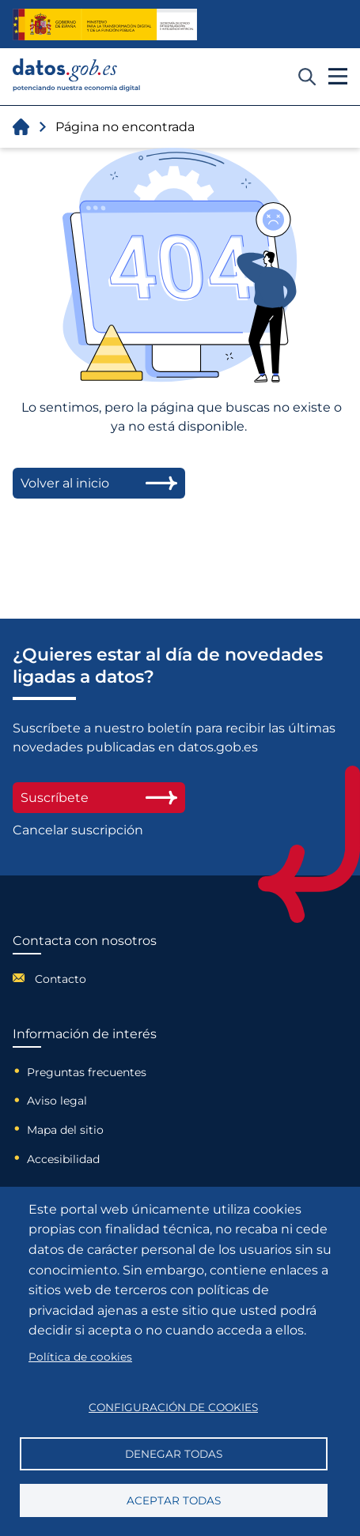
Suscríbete (99, 797)
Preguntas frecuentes (86, 1072)
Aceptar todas (174, 1500)
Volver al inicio (99, 483)
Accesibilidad (63, 1159)
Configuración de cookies (173, 1407)
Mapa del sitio (65, 1130)
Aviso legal (57, 1101)
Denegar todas (173, 1454)
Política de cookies (80, 1356)
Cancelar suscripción (78, 830)
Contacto (60, 979)
